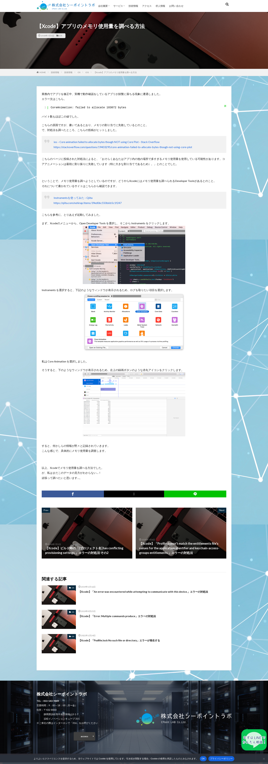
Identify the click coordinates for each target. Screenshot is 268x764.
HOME (42, 72)
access (84, 736)
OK (203, 758)
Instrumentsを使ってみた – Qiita (73, 197)
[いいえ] (263, 758)
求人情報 (160, 5)
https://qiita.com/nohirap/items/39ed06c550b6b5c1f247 (88, 202)
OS (79, 72)
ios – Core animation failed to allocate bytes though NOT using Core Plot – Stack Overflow (106, 141)
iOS (60, 35)
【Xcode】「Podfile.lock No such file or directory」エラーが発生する (126, 640)
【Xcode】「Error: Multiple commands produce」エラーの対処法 (123, 616)
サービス (118, 5)
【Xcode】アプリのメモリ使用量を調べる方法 (115, 72)
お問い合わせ (176, 5)
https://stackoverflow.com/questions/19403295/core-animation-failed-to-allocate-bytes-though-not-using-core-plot (123, 147)
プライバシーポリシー (221, 758)
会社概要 (103, 5)
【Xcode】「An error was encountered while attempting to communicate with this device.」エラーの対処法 (151, 594)
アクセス (147, 5)
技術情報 (133, 5)
